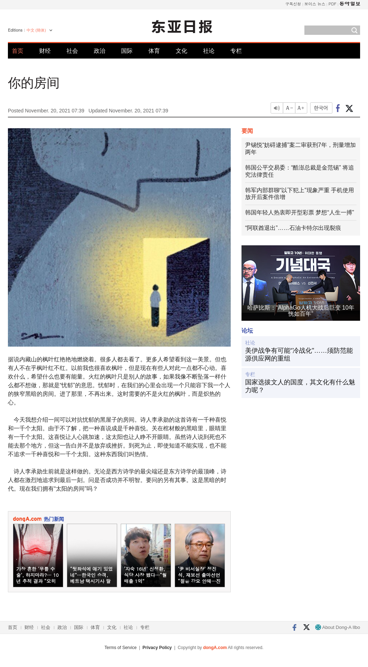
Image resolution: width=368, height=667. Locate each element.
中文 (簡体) (36, 30)
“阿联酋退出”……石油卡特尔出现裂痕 (293, 228)
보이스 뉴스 (315, 3)
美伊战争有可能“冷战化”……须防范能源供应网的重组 (299, 354)
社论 (209, 51)
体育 (154, 51)
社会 (72, 51)
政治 (99, 51)
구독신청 (293, 3)
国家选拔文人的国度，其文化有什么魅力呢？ (300, 386)
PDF (332, 3)
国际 (127, 51)
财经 (45, 51)
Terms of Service (121, 647)
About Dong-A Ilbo (337, 627)
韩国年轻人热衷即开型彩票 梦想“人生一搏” (299, 212)
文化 (181, 51)
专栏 (236, 51)
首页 (17, 51)
